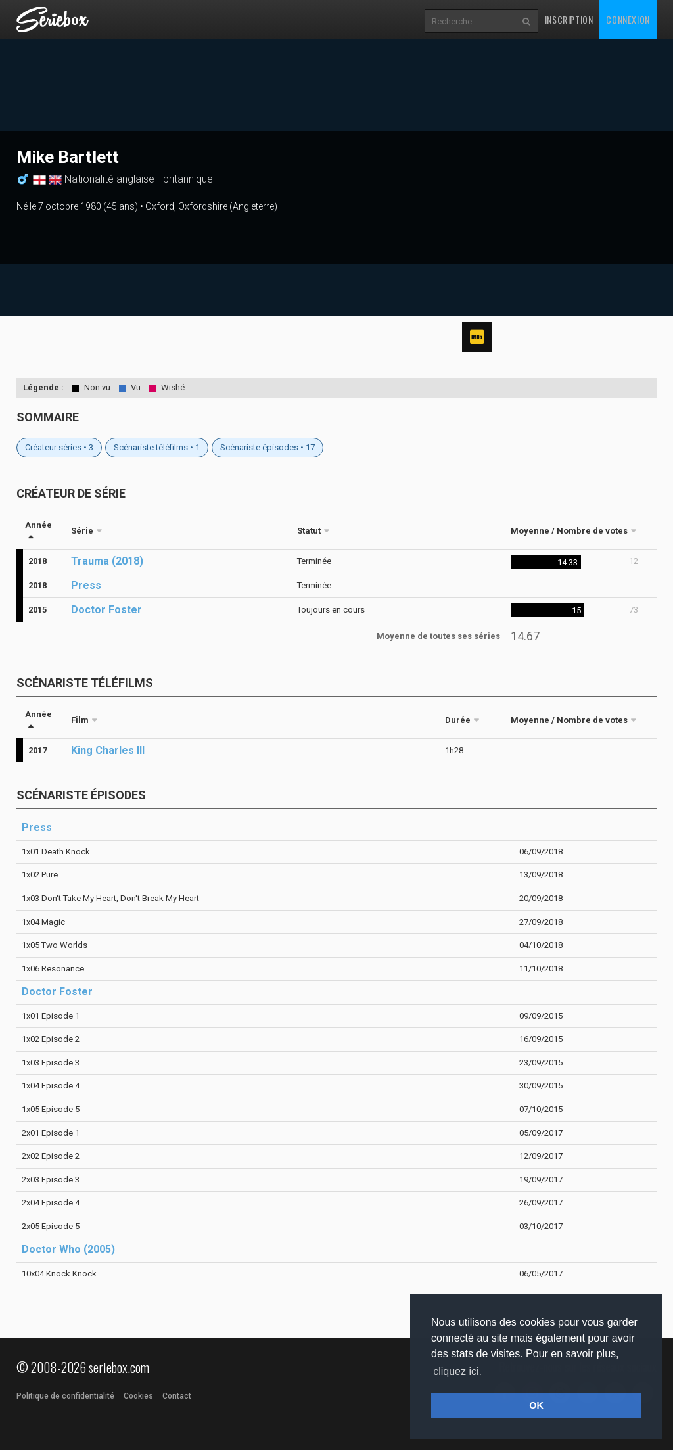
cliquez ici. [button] (457, 1371)
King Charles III (108, 750)
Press (86, 585)
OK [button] (536, 1405)
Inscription (569, 19)
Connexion (627, 19)
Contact (176, 1396)
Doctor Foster (106, 609)
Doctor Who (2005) (68, 1249)
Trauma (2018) (107, 561)
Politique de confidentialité (65, 1396)
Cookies (138, 1396)
